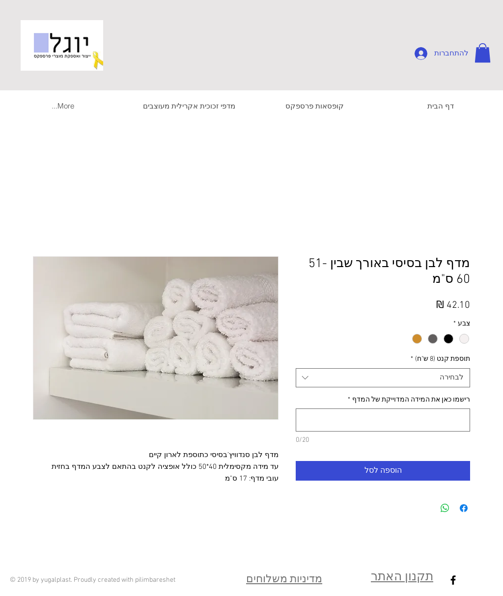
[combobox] (383, 377)
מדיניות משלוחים (284, 579)
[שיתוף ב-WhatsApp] (445, 508)
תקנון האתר (402, 577)
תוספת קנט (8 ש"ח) (440, 359)
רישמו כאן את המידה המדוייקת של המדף (409, 400)
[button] (483, 52)
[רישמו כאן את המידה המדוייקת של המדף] (383, 420)
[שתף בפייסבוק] (464, 508)
